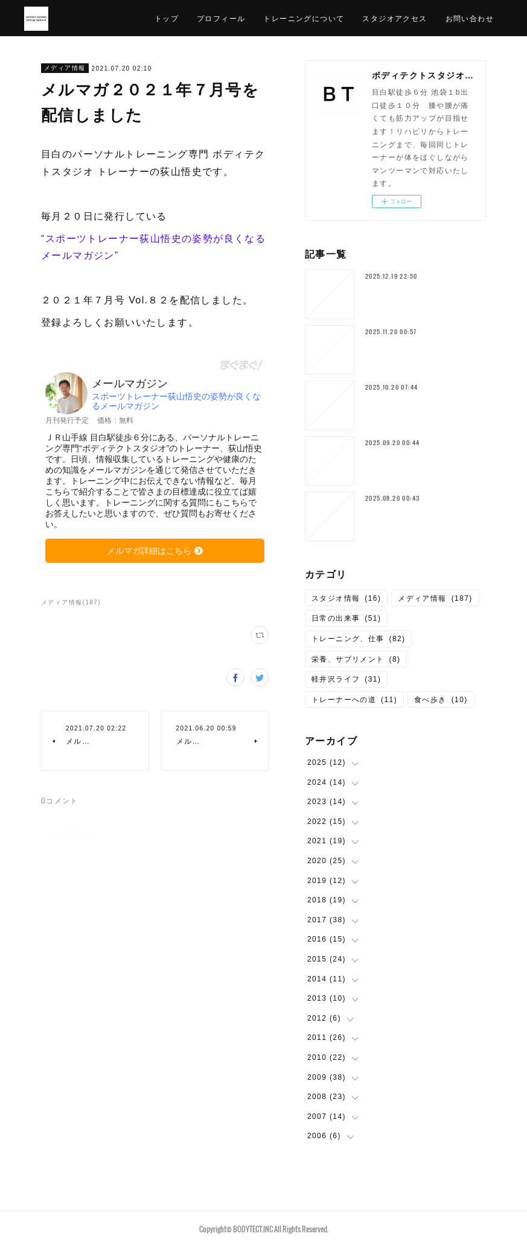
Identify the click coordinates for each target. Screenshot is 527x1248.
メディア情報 (64, 68)
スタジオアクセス (394, 18)
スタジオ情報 (346, 598)
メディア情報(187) (71, 602)
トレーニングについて (303, 18)
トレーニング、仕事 (358, 639)
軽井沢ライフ (346, 679)
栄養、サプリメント (356, 659)
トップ (167, 18)
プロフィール (221, 18)
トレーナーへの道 (354, 699)
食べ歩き (441, 699)
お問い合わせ (470, 18)
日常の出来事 (346, 618)
